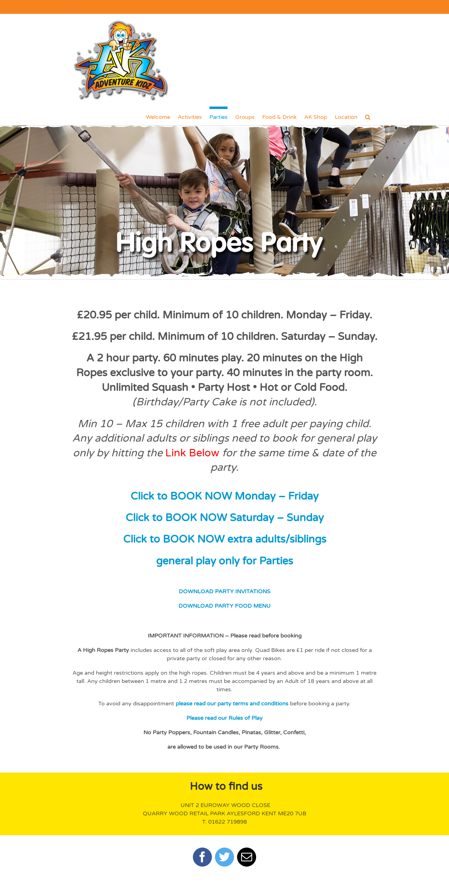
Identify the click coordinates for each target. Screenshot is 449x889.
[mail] (246, 857)
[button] (367, 116)
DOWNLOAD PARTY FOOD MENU (224, 605)
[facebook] (202, 857)
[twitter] (224, 857)
